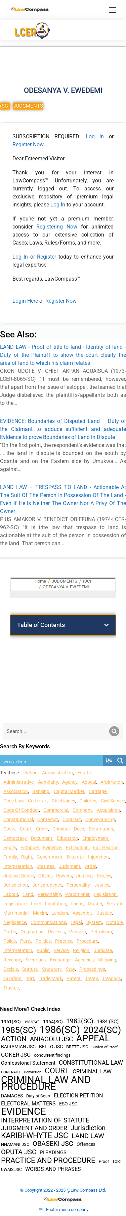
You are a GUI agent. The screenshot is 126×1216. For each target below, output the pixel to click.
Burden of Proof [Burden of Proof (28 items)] (104, 1047)
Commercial (55, 810)
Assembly (82, 913)
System (94, 922)
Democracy (15, 838)
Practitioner (77, 894)
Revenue (12, 959)
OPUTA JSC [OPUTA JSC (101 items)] (18, 1152)
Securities (36, 959)
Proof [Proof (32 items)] (104, 1161)
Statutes (45, 866)
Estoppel (29, 847)
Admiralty (48, 782)
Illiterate (75, 857)
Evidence (52, 847)
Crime (42, 828)
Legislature (15, 903)
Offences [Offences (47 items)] (86, 1144)
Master (95, 903)
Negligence (14, 922)
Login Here (25, 301)
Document (41, 838)
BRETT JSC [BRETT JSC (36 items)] (77, 1046)
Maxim (40, 913)
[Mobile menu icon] (112, 10)
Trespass (111, 978)
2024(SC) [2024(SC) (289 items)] (102, 1030)
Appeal (89, 782)
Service (61, 950)
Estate (84, 772)
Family (10, 857)
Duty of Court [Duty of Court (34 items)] (38, 1096)
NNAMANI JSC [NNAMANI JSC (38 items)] (15, 1144)
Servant (115, 903)
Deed (79, 828)
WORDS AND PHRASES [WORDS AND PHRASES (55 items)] (53, 1169)
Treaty (91, 978)
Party (25, 941)
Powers (64, 875)
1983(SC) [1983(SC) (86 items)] (79, 1021)
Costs (9, 828)
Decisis (10, 969)
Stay (70, 969)
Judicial (84, 875)
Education (67, 838)
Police (9, 941)
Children (87, 800)
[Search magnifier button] (120, 760)
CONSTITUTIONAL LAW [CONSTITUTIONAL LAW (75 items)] (91, 1062)
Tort (30, 978)
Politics (43, 941)
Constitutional (18, 819)
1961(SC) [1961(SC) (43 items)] (11, 1021)
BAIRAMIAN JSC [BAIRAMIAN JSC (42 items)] (18, 1046)
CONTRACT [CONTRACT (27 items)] (10, 1072)
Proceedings (92, 969)
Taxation (12, 978)
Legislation (105, 894)
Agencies (84, 959)
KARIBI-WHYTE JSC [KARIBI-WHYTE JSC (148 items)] (34, 1135)
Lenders (59, 913)
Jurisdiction (15, 885)
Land (28, 894)
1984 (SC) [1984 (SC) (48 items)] (108, 1022)
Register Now (28, 144)
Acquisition (108, 810)
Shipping (107, 959)
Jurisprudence (47, 885)
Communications (48, 922)
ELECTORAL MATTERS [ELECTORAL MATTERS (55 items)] (28, 1104)
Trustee (11, 988)
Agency (69, 782)
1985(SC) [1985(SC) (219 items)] (18, 1030)
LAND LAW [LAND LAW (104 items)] (88, 1135)
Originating (32, 931)
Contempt (47, 819)
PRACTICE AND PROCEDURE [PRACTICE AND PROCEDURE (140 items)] (48, 1160)
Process (56, 931)
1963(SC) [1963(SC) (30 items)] (32, 1022)
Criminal (61, 828)
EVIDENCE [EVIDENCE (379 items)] (23, 1111)
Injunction (98, 857)
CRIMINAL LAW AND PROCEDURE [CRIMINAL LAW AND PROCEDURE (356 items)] (46, 1083)
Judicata (103, 950)
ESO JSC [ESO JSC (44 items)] (68, 1103)
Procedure (87, 941)
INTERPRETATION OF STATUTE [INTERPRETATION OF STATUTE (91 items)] (45, 1120)
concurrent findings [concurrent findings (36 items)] (52, 1055)
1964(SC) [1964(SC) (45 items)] (53, 1021)
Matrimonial (16, 913)
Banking (40, 791)
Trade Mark (50, 978)
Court (26, 828)
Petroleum (101, 931)
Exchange (60, 959)
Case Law (13, 800)
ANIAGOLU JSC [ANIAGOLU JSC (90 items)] (51, 1039)
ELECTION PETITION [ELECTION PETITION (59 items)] (78, 1095)
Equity (9, 847)
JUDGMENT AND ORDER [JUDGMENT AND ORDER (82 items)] (34, 1127)
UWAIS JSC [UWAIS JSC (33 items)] (11, 1169)
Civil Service (113, 800)
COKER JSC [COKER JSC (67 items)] (16, 1054)
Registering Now (56, 226)
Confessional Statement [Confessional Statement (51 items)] (28, 1063)
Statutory (51, 969)
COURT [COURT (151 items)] (57, 1070)
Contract (71, 819)
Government (49, 857)
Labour (10, 894)
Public (43, 950)
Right (26, 857)
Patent (74, 978)
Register (47, 257)
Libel (36, 903)
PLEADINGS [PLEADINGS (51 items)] (53, 1153)
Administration (57, 772)
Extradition (77, 847)
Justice (101, 885)
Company (82, 810)
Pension (77, 931)
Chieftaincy (63, 800)
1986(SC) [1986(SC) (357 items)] (60, 1029)
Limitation (55, 903)
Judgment (69, 866)
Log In (95, 136)
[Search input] (52, 761)
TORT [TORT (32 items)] (117, 1161)
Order (90, 866)
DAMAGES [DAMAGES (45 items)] (12, 1095)
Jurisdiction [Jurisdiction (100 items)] (88, 1127)
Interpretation (17, 866)
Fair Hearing (106, 847)
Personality (78, 885)
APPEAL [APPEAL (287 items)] (93, 1038)
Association (15, 791)
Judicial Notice (18, 875)
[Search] (114, 731)
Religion (81, 950)
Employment (95, 838)
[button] (106, 625)
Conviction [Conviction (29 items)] (32, 1072)
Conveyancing (100, 819)
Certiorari (37, 800)
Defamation (101, 828)
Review (104, 875)
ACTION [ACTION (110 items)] (14, 1039)
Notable (114, 922)
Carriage (98, 791)
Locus (77, 903)
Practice (63, 941)
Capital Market (69, 791)
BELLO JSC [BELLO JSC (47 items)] (51, 1047)
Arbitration (111, 782)
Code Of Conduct (21, 810)
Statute (30, 969)
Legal (76, 922)
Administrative (18, 782)
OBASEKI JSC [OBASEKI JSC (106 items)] (53, 1143)
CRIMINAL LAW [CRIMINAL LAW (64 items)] (92, 1071)
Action (31, 772)
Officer (45, 875)
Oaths (9, 931)
